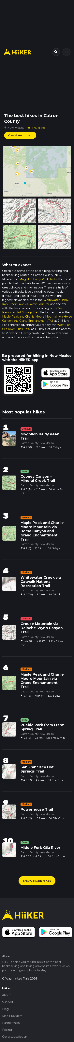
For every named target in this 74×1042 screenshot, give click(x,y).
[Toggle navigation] (66, 52)
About (6, 995)
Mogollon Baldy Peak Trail (37, 279)
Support (7, 1002)
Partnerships (11, 1023)
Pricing (7, 1030)
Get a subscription (14, 1036)
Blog (5, 1009)
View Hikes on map (20, 135)
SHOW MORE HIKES (37, 880)
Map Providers (12, 1016)
